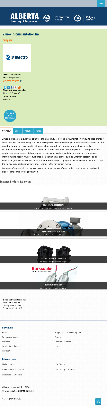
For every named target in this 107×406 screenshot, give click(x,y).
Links (57, 346)
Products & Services (10, 337)
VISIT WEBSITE (13, 81)
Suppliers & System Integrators (68, 332)
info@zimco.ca (15, 77)
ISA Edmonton (8, 364)
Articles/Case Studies (11, 346)
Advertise (6, 341)
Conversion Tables (63, 341)
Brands (58, 337)
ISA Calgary (60, 364)
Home (4, 332)
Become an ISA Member (12, 374)
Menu (101, 3)
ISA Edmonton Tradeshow (13, 369)
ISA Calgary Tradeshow (65, 369)
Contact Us (6, 351)
